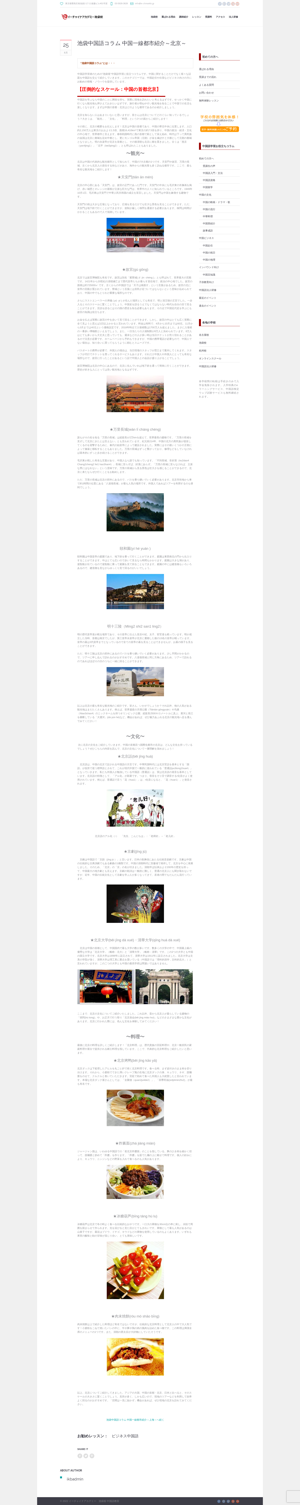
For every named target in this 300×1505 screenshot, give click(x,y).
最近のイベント (207, 298)
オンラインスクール (210, 358)
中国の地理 (209, 259)
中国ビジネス (206, 238)
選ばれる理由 (206, 69)
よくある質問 (206, 84)
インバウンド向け (209, 267)
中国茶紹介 (209, 223)
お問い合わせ (206, 92)
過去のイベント (207, 305)
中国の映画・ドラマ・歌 (216, 202)
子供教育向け (206, 282)
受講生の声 (209, 166)
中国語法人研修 (207, 290)
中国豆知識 (209, 274)
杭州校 (202, 350)
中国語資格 (209, 180)
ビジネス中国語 (125, 1436)
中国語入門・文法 (213, 173)
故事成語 (208, 230)
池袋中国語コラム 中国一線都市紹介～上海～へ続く (135, 1419)
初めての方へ (206, 158)
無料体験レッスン (209, 100)
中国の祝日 (209, 252)
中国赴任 (208, 245)
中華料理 (208, 216)
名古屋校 (204, 335)
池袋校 (202, 342)
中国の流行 (209, 209)
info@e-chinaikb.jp (144, 3)
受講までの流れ (207, 77)
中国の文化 (205, 194)
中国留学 (208, 187)
